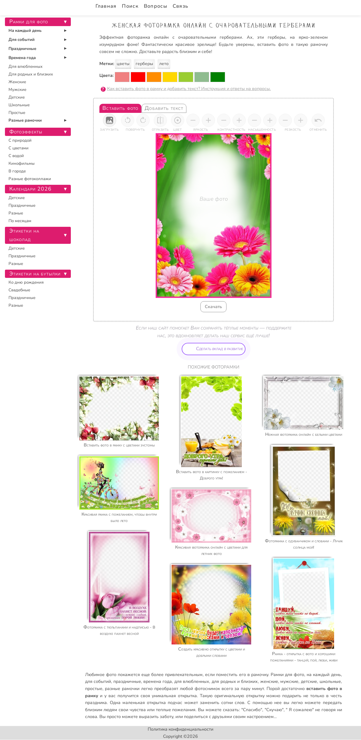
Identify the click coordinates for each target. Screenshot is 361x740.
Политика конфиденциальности (180, 729)
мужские (289, 681)
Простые (17, 112)
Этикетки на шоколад (24, 235)
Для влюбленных (26, 66)
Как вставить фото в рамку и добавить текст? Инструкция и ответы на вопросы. (189, 89)
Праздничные (22, 48)
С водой (16, 155)
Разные (16, 213)
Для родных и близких (31, 74)
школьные (330, 681)
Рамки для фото (287, 675)
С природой (20, 140)
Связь (180, 6)
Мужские (17, 89)
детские (309, 681)
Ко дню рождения (26, 282)
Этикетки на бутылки (35, 273)
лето (164, 64)
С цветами (19, 148)
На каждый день (25, 30)
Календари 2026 (30, 188)
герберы (144, 64)
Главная (106, 6)
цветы (123, 64)
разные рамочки (122, 689)
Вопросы (155, 6)
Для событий (22, 39)
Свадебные (19, 290)
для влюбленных (191, 681)
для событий (98, 681)
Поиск (130, 6)
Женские (17, 82)
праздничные (127, 681)
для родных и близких (235, 681)
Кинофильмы (22, 163)
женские (269, 681)
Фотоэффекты (26, 131)
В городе (17, 171)
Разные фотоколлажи (30, 178)
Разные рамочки (25, 120)
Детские (17, 97)
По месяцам (20, 221)
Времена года (22, 57)
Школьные (19, 105)
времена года (157, 681)
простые (93, 689)
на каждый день (324, 675)
